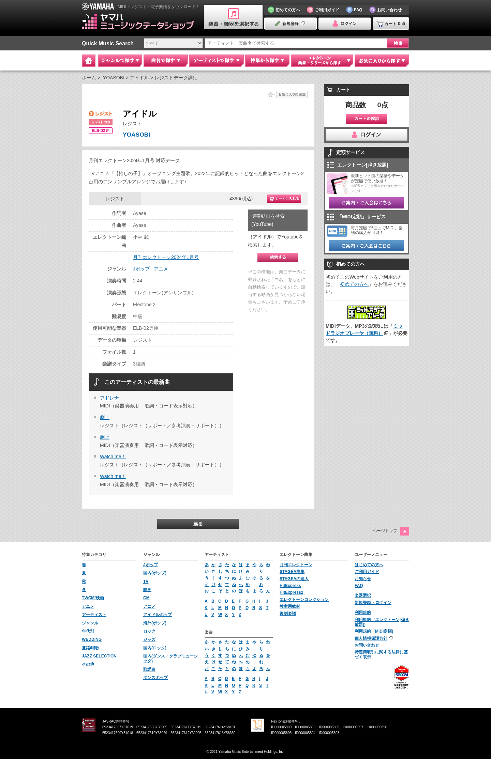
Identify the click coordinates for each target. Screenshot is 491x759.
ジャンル (90, 623)
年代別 (88, 631)
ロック (149, 631)
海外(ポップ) (154, 623)
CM (146, 597)
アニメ (161, 269)
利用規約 (363, 612)
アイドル (139, 77)
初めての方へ (354, 284)
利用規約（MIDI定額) (374, 631)
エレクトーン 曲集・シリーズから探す (322, 61)
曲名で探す (166, 61)
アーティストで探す (216, 61)
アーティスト (94, 614)
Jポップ (141, 269)
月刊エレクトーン (296, 564)
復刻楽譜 (288, 613)
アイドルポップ (157, 614)
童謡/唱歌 (90, 648)
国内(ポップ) (154, 573)
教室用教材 (290, 606)
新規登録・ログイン (373, 602)
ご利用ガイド (367, 571)
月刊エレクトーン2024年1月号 (166, 257)
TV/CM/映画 (93, 597)
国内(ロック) (154, 648)
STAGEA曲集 (292, 571)
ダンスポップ (155, 677)
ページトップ (385, 530)
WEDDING (92, 639)
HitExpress (290, 585)
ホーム (89, 77)
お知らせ (363, 578)
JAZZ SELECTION (99, 656)
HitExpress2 (291, 592)
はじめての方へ (369, 564)
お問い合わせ (367, 645)
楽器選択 (363, 595)
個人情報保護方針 (371, 638)
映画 (147, 589)
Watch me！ (113, 456)
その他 (88, 664)
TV (145, 581)
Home (88, 61)
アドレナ (109, 398)
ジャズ (149, 639)
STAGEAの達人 (294, 578)
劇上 (104, 417)
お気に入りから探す (382, 61)
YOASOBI (113, 77)
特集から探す (267, 61)
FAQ (359, 585)
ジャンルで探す (120, 61)
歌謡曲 (149, 669)
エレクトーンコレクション (304, 599)
